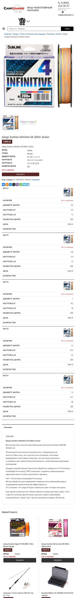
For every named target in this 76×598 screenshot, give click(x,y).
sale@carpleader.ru (66, 15)
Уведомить (20, 174)
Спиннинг (36, 180)
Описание (8, 427)
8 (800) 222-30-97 (63, 4)
